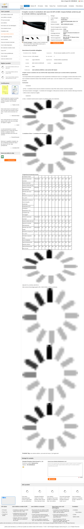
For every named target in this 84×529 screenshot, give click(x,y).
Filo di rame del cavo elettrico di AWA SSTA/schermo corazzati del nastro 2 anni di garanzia (40, 511)
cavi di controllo (4, 39)
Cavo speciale (4, 56)
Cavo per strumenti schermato (7, 42)
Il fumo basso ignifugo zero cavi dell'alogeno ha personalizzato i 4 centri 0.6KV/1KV (60, 516)
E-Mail (74, 514)
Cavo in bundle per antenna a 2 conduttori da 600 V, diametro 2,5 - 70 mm (77, 499)
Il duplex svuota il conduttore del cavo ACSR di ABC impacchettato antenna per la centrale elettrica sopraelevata (35, 44)
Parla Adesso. (79, 6)
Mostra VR (33, 6)
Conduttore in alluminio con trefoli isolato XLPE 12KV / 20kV (20, 510)
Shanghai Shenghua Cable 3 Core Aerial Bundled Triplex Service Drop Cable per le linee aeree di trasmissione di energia (39, 500)
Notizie (22, 8)
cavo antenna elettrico (35, 453)
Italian (82, 1)
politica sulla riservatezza (5, 523)
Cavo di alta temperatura (6, 45)
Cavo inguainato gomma (6, 36)
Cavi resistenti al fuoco (6, 28)
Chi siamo (40, 6)
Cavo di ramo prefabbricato (7, 53)
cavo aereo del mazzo (46, 453)
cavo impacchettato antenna (7, 34)
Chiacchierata (58, 43)
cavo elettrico (4, 22)
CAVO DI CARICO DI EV (6, 59)
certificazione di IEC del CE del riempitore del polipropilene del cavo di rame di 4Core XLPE (20, 514)
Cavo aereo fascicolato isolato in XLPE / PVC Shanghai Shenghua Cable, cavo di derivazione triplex (65, 499)
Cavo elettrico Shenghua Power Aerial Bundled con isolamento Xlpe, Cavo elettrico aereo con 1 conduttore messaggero (52, 500)
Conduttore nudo (4, 31)
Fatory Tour (53, 6)
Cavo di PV (3, 50)
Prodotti (27, 6)
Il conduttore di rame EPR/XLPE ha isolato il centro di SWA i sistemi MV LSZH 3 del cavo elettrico (61, 511)
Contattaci (71, 6)
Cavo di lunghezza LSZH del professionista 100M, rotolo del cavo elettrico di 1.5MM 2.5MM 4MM (61, 520)
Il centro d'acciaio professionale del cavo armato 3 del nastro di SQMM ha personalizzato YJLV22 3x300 (40, 516)
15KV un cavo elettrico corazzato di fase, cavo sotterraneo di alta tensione (40, 520)
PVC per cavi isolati (5, 20)
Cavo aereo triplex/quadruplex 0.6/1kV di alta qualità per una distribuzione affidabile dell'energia (27, 499)
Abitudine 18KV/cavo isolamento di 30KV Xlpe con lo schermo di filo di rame (20, 519)
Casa (21, 6)
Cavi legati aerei (55, 453)
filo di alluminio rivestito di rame (8, 47)
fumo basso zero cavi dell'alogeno (8, 25)
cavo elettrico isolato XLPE (7, 14)
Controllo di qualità (62, 6)
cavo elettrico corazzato (6, 17)
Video (46, 6)
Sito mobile (76, 516)
